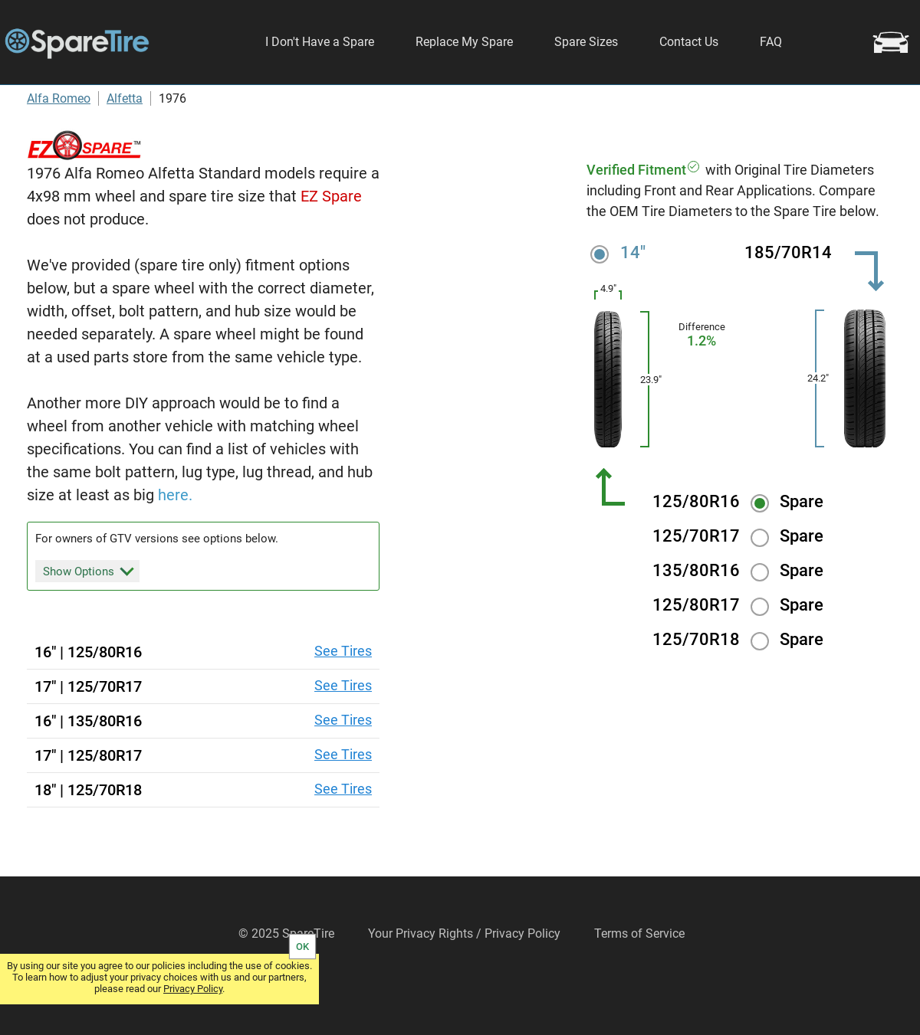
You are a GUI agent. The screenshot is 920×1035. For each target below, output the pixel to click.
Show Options (88, 614)
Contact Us (688, 41)
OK (302, 946)
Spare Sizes (586, 41)
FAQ (771, 41)
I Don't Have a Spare (319, 41)
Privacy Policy (192, 988)
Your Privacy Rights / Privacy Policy (464, 978)
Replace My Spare (464, 41)
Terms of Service (639, 978)
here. (175, 539)
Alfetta (125, 143)
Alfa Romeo (58, 143)
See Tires (343, 695)
